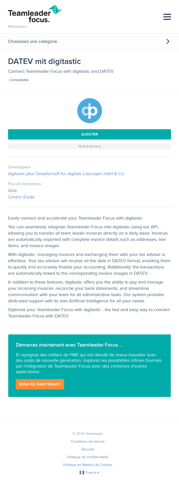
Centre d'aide (21, 196)
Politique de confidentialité (87, 457)
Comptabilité (19, 80)
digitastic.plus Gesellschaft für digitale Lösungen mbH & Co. (66, 173)
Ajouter (89, 134)
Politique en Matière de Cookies (87, 465)
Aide (12, 190)
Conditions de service (88, 441)
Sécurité (87, 449)
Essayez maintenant (40, 384)
